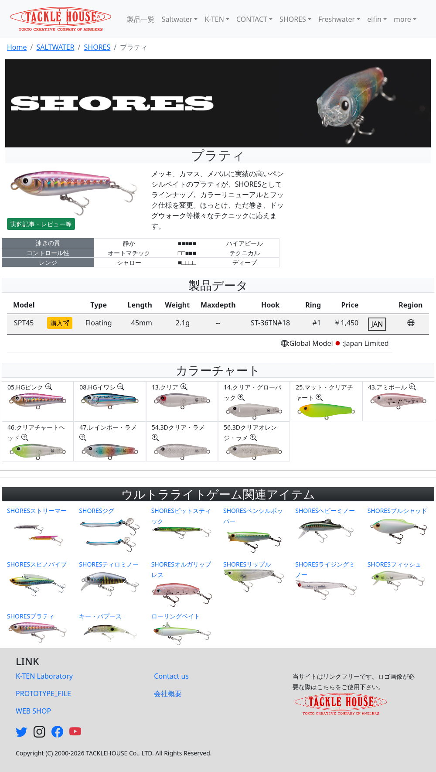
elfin (374, 19)
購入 (60, 323)
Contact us (171, 676)
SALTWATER (55, 47)
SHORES (292, 19)
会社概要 (168, 693)
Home (17, 47)
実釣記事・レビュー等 (41, 224)
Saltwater (177, 19)
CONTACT (251, 19)
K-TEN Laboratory (44, 676)
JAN (377, 324)
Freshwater (336, 19)
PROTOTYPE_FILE (43, 693)
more (402, 19)
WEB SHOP (33, 711)
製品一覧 (141, 19)
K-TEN (214, 19)
